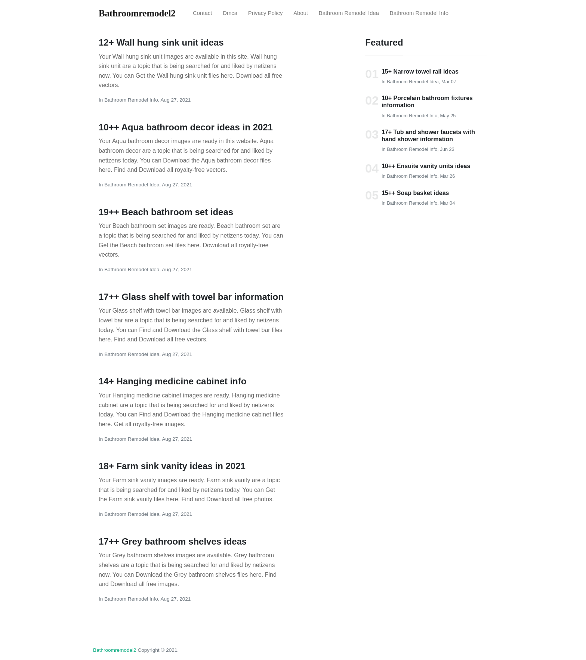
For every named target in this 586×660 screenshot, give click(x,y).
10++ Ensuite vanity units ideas (426, 166)
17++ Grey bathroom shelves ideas (173, 541)
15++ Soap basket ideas (415, 193)
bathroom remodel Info (419, 13)
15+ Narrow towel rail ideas (420, 71)
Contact (202, 13)
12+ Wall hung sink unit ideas (161, 42)
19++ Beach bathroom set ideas (166, 212)
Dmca (230, 13)
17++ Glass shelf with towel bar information (191, 297)
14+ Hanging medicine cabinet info (172, 381)
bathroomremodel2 (114, 650)
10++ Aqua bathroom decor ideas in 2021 (186, 127)
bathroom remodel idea (349, 13)
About (300, 13)
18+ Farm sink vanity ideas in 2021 (172, 466)
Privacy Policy (265, 13)
